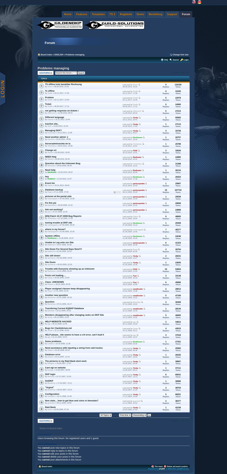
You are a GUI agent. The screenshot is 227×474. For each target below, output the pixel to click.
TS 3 (112, 14)
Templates (98, 14)
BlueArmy (51, 383)
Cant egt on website (55, 367)
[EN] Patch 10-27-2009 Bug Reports (63, 216)
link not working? (54, 209)
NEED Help (51, 157)
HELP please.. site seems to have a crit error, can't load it (74, 334)
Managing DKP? (53, 130)
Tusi (135, 276)
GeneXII (50, 139)
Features (81, 14)
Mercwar (50, 376)
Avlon (49, 409)
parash (50, 357)
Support (172, 14)
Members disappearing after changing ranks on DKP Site (74, 315)
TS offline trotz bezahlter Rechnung (63, 84)
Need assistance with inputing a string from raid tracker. (74, 348)
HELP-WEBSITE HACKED (58, 321)
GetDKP (49, 381)
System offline (52, 236)
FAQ (166, 60)
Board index (46, 55)
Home (67, 14)
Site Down (50, 262)
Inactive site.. (52, 124)
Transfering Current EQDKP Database (64, 308)
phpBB (162, 469)
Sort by (122, 415)
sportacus (51, 258)
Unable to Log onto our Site (59, 242)
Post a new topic (46, 73)
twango (50, 370)
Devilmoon (137, 137)
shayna (50, 119)
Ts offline (50, 91)
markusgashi (52, 199)
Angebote (126, 14)
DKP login (50, 374)
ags (48, 324)
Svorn (49, 86)
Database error (52, 354)
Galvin (50, 185)
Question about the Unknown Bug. (63, 163)
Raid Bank (50, 407)
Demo (140, 14)
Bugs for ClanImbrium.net (58, 328)
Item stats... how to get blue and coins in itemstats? (71, 400)
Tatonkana (51, 146)
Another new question (56, 295)
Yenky (135, 118)
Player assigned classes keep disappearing (67, 288)
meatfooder (138, 289)
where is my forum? (55, 229)
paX (49, 212)
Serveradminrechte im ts (58, 143)
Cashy (50, 278)
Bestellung (155, 14)
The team (159, 466)
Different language (54, 117)
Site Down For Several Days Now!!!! (63, 249)
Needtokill (51, 172)
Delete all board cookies (177, 466)
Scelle (49, 93)
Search (176, 60)
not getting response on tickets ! (62, 110)
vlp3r (49, 126)
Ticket (48, 104)
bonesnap (51, 133)
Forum (186, 14)
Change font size (181, 55)
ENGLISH (59, 55)
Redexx (50, 284)
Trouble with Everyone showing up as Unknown (70, 269)
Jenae (49, 317)
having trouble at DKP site (58, 222)
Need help (50, 170)
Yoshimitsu (137, 144)
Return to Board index (51, 428)
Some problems (53, 341)
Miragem (51, 363)
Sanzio (50, 152)
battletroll (51, 245)
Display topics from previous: (94, 415)
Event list (50, 183)
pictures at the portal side (58, 196)
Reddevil (51, 179)
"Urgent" (49, 387)
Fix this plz (50, 203)
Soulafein (51, 396)
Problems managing (74, 55)
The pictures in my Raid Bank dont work (66, 361)
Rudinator (137, 157)
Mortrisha (51, 166)
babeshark (51, 205)
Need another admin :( (56, 137)
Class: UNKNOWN (54, 282)
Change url (51, 150)
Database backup (54, 189)
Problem (49, 97)
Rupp (49, 192)
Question (50, 302)
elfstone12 (51, 113)
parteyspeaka (139, 184)
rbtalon (50, 350)
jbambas (50, 311)
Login (186, 60)
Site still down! (52, 255)
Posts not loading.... (55, 275)
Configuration (52, 394)
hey (47, 176)
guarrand (51, 403)
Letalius (50, 344)
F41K (135, 151)
